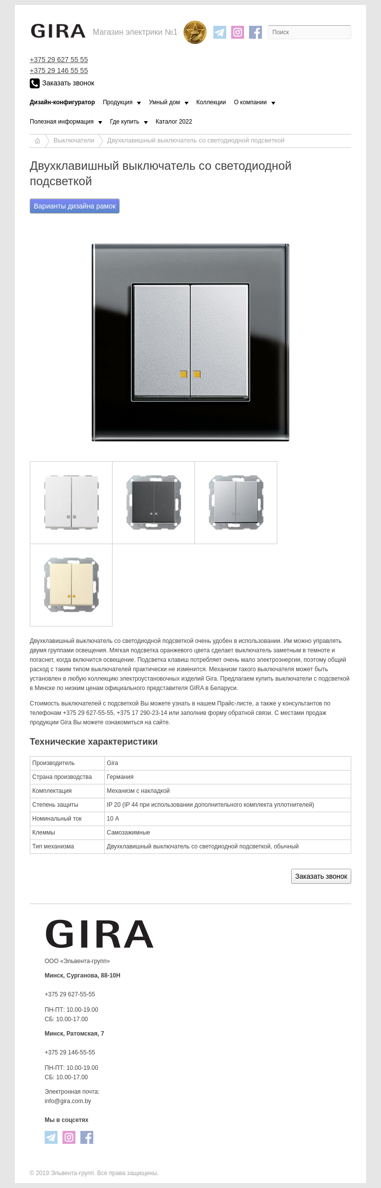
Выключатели (74, 140)
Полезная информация (62, 121)
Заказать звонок (62, 83)
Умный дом (164, 102)
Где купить (124, 121)
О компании (250, 102)
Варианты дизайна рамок (75, 206)
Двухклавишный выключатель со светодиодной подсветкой (195, 140)
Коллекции (211, 102)
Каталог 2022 (174, 121)
